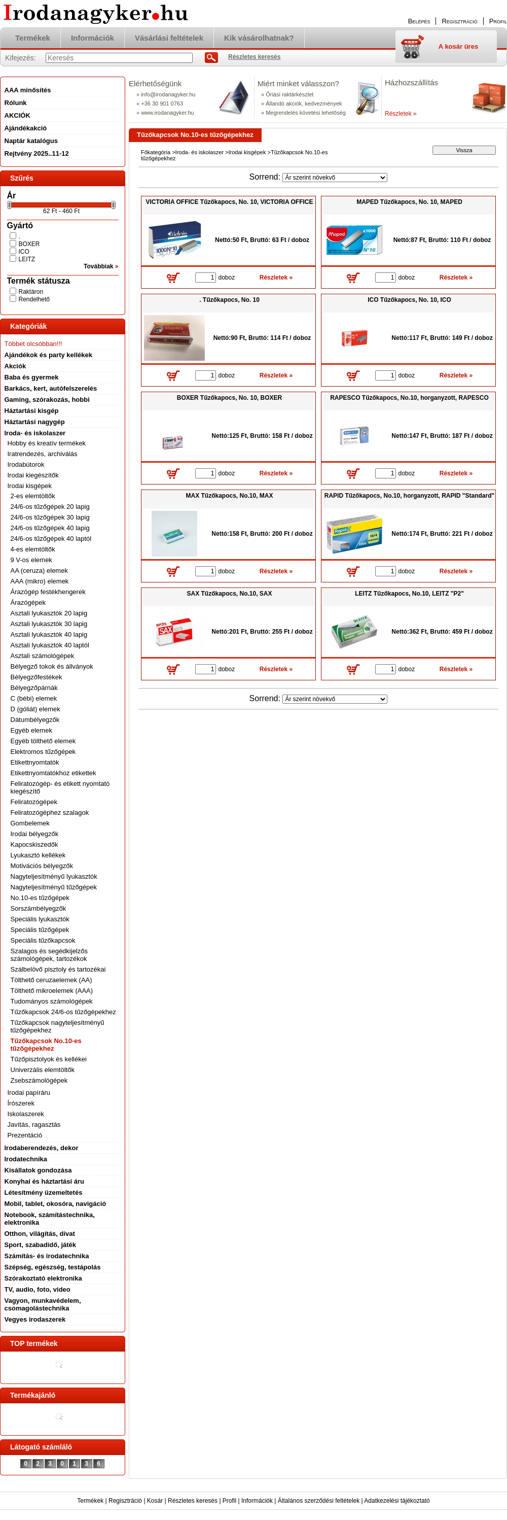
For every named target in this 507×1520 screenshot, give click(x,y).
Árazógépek (28, 602)
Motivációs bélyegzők (42, 866)
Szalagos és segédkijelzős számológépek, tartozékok (49, 954)
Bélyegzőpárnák (34, 688)
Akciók (15, 366)
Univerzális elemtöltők (43, 1070)
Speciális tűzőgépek (40, 930)
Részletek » (401, 113)
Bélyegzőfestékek (36, 677)
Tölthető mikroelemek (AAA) (52, 990)
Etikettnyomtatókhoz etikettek (53, 773)
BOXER (29, 244)
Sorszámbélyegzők (38, 908)
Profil (229, 1500)
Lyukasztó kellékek (38, 855)
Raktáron (31, 291)
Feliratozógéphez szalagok (50, 812)
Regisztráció (125, 1500)
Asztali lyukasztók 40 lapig (49, 634)
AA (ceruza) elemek (39, 570)
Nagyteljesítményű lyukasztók (54, 876)
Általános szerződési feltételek (318, 1500)
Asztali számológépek (43, 656)
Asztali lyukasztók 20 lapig (49, 613)
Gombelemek (30, 823)
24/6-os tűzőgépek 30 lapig (50, 517)
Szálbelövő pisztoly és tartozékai (58, 969)
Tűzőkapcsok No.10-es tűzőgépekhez (46, 1044)
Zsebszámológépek (39, 1080)
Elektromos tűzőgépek (43, 751)
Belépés (419, 21)
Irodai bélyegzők (35, 834)
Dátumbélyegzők (35, 719)
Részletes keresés (193, 1500)
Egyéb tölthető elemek (43, 741)
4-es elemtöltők (33, 549)
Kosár (155, 1500)
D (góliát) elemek (35, 709)
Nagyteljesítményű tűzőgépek (54, 887)
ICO (24, 251)
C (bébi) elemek (34, 698)
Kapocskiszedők (34, 844)
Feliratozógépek (34, 802)
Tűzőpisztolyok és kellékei (49, 1059)
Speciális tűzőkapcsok (43, 940)
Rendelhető (34, 299)
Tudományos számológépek (52, 1001)
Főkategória (155, 152)
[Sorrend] (334, 177)
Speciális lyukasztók (40, 919)
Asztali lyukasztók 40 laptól (50, 645)
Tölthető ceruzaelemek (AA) (51, 980)
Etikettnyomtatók (35, 762)
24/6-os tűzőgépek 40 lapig (50, 528)
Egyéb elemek (31, 730)
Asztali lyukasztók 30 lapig (49, 624)
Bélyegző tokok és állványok (52, 666)
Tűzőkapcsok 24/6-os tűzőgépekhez (63, 1012)
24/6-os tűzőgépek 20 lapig (50, 506)
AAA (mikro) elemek (40, 581)
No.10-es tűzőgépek (40, 898)
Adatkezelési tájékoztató (396, 1500)
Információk (257, 1500)
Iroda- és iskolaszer (199, 152)
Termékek (90, 1500)
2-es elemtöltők (33, 496)
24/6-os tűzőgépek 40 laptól (51, 538)
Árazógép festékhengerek (48, 592)
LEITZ (27, 259)
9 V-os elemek (31, 560)
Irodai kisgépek (247, 152)
